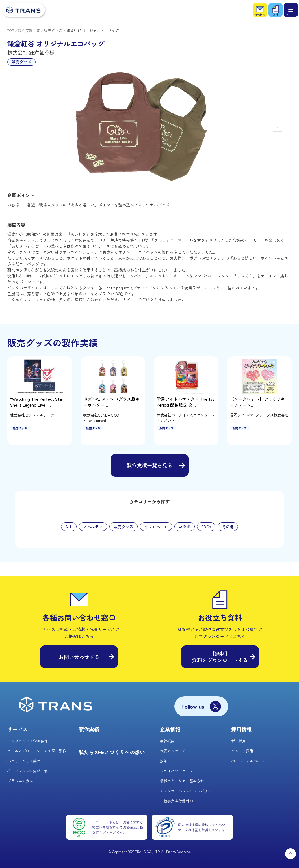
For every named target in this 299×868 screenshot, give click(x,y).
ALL (68, 526)
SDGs (206, 526)
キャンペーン (156, 526)
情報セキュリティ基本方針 (182, 780)
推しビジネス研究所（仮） (29, 771)
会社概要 (167, 741)
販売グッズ (53, 30)
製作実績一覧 (29, 30)
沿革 (163, 761)
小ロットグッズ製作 (23, 761)
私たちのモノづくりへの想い (112, 752)
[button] (277, 127)
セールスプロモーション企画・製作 (36, 750)
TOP (10, 30)
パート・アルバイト (247, 761)
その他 (228, 526)
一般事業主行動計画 (176, 801)
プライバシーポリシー (178, 771)
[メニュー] (291, 10)
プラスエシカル (20, 780)
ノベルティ (93, 526)
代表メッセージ (173, 750)
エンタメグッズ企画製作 (27, 741)
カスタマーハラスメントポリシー (187, 791)
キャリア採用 (242, 750)
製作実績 (89, 729)
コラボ (184, 526)
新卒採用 (238, 741)
